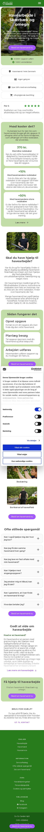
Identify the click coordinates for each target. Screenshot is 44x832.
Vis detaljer (32, 440)
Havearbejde (22, 743)
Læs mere (22, 222)
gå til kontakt (22, 722)
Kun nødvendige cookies (22, 461)
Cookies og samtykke (22, 789)
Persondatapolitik (22, 785)
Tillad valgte (22, 454)
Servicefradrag (22, 762)
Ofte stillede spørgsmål (22, 766)
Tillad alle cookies (21, 448)
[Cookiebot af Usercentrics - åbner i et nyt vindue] (31, 369)
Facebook (22, 804)
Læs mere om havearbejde (22, 670)
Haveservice (22, 750)
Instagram (22, 808)
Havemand (22, 747)
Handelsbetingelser (22, 782)
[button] (22, 538)
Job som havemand (22, 769)
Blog (22, 801)
